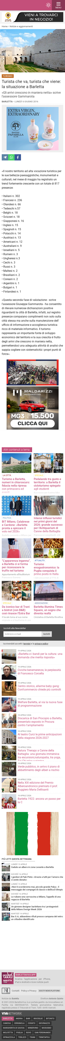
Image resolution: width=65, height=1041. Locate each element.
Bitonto (50, 1018)
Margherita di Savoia (13, 1028)
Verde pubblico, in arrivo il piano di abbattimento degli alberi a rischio (39, 768)
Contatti (15, 990)
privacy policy (41, 643)
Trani (32, 1037)
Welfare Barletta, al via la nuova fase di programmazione (40, 704)
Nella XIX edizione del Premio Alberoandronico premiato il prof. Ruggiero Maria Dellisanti (38, 786)
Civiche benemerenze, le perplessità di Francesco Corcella (39, 671)
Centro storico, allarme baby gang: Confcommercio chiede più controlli (39, 687)
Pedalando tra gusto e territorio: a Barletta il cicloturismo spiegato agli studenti (47, 484)
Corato (31, 1023)
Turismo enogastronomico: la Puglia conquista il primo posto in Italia (46, 569)
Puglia (19, 1032)
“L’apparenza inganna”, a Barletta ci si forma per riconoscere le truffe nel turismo (16, 565)
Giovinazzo (44, 1023)
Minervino (33, 1028)
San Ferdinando (43, 1032)
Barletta (7, 1018)
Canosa (7, 1023)
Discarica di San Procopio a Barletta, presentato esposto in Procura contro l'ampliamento (40, 722)
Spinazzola (9, 1037)
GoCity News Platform (49, 991)
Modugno (46, 1028)
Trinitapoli (44, 1037)
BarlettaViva (19, 5)
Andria (19, 1018)
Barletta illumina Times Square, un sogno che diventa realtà (48, 610)
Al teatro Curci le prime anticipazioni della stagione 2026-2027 (40, 736)
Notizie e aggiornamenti (21, 26)
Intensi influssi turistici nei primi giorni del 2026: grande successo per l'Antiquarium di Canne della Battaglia (48, 525)
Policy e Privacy (28, 990)
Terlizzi (22, 1037)
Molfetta (8, 1032)
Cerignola (19, 1023)
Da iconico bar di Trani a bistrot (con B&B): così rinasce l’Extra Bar (16, 610)
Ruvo (28, 1032)
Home (5, 26)
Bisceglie (38, 1018)
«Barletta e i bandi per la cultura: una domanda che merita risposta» (40, 655)
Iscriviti (46, 634)
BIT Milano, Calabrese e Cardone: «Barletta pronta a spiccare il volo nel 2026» (15, 526)
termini (26, 643)
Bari (28, 1018)
